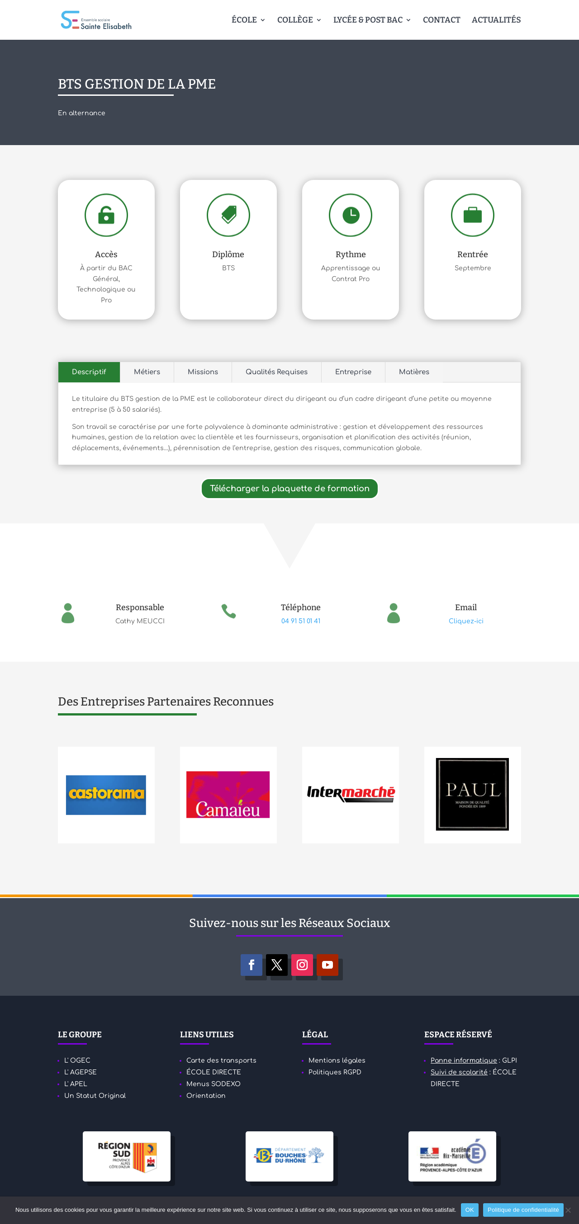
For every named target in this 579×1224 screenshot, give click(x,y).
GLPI (509, 1060)
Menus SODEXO (213, 1084)
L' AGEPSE (80, 1072)
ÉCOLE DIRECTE (213, 1072)
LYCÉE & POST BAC (368, 21)
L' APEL (75, 1084)
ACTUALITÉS (496, 21)
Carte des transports (221, 1060)
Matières (414, 372)
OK (469, 1209)
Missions (203, 372)
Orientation (206, 1095)
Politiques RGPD (334, 1072)
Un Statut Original (95, 1095)
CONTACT (441, 21)
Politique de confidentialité (523, 1209)
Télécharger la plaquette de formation (290, 488)
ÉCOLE (244, 21)
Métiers (147, 372)
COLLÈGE (295, 21)
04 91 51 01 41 (300, 621)
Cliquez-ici (466, 621)
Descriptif (89, 372)
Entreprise (353, 372)
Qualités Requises (277, 372)
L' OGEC (77, 1060)
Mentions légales (336, 1060)
